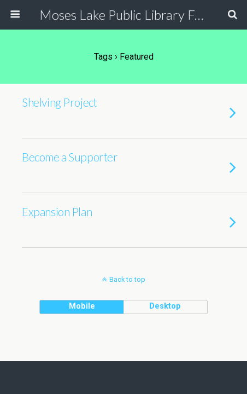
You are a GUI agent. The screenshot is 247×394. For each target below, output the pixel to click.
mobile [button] (82, 306)
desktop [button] (165, 306)
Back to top (127, 279)
